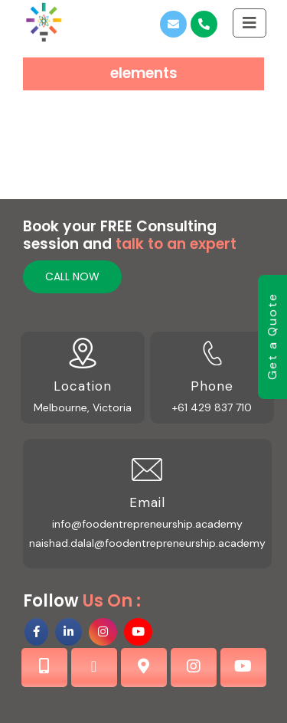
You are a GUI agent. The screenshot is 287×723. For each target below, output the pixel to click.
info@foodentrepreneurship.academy (147, 524)
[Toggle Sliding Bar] (249, 23)
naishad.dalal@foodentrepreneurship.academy (147, 543)
